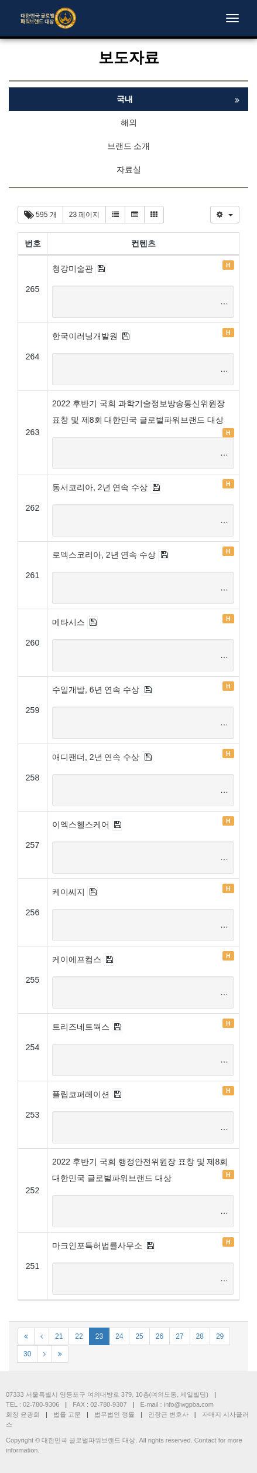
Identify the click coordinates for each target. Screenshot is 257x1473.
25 (139, 1336)
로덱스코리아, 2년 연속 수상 (105, 554)
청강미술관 (73, 268)
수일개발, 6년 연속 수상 (97, 689)
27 (179, 1336)
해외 (129, 122)
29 (220, 1336)
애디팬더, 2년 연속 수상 (97, 757)
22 (79, 1336)
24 (119, 1336)
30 (27, 1354)
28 (200, 1336)
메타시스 (69, 622)
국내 (124, 99)
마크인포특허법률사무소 (98, 1245)
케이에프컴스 (78, 959)
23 (99, 1336)
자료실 (128, 169)
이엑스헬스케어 (82, 824)
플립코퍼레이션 (82, 1094)
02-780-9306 (41, 1404)
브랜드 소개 (128, 146)
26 (159, 1336)
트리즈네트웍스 (82, 1026)
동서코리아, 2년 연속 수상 (101, 487)
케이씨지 (69, 892)
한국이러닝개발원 (86, 336)
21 (59, 1336)
